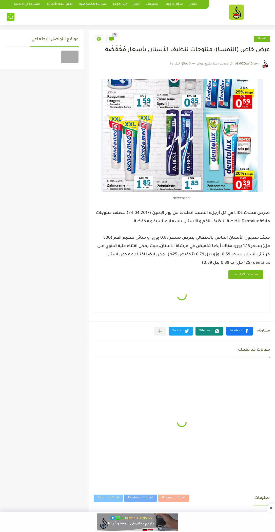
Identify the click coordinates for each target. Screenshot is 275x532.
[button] (239, 331)
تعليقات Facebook (140, 498)
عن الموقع (120, 4)
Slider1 (262, 38)
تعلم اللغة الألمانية (60, 4)
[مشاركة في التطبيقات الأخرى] (160, 331)
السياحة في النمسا (27, 4)
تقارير (193, 4)
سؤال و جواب (173, 4)
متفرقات (152, 4)
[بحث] (10, 17)
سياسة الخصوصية (92, 4)
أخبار (137, 4)
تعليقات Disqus (108, 498)
